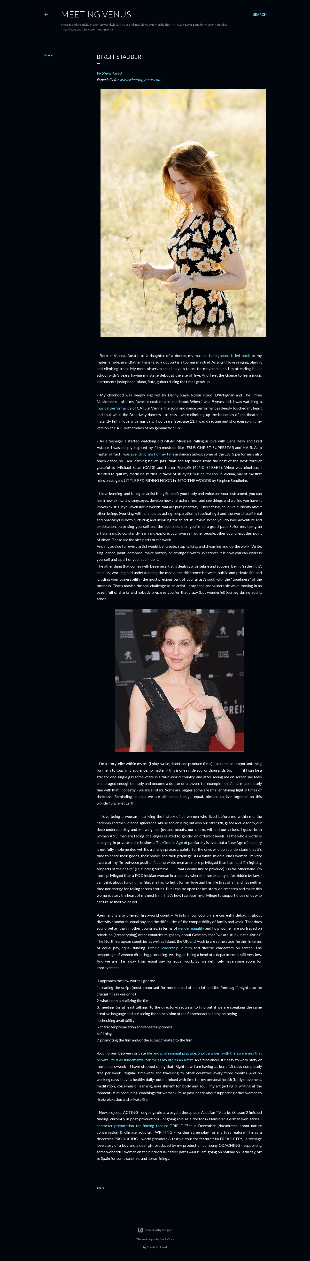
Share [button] (48, 55)
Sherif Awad (111, 73)
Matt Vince (167, 1239)
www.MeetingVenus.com (140, 79)
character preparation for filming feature (132, 1125)
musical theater (205, 473)
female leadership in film (170, 947)
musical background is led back (222, 355)
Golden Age (173, 842)
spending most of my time (152, 454)
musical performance (114, 408)
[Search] (260, 14)
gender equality (191, 928)
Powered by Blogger (155, 1230)
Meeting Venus (96, 14)
